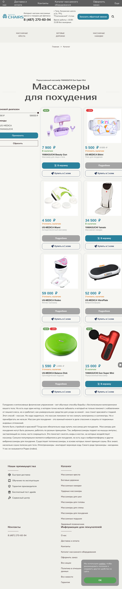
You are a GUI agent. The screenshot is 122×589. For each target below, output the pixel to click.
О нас (5, 3)
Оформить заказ (99, 3)
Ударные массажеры (71, 491)
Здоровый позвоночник (72, 524)
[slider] (38, 113)
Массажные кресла (70, 474)
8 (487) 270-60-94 (17, 535)
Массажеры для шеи (71, 496)
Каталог (66, 46)
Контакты (43, 3)
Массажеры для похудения (74, 513)
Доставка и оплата (20, 3)
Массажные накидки (71, 485)
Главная (55, 46)
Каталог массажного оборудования (66, 3)
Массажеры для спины (72, 507)
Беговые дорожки (70, 480)
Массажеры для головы (73, 502)
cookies (102, 563)
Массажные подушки (71, 518)
